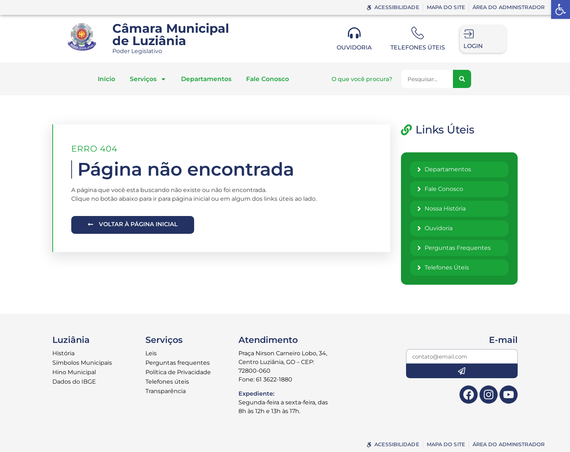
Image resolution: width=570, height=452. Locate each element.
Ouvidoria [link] (354, 47)
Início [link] (106, 79)
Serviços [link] (148, 79)
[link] (560, 9)
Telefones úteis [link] (417, 47)
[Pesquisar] (462, 79)
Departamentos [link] (206, 79)
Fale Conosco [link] (267, 79)
